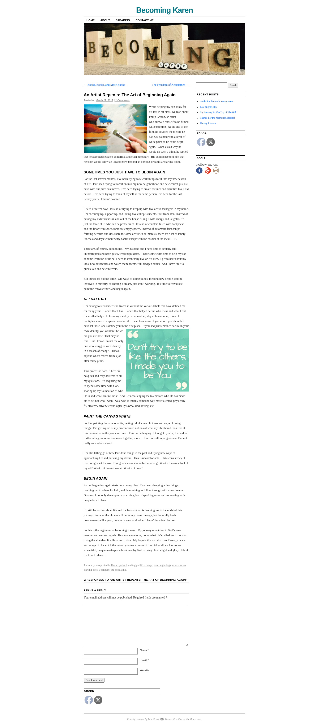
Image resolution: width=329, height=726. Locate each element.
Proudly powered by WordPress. (143, 719)
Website (144, 670)
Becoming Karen (164, 10)
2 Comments (122, 100)
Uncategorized (119, 565)
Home (90, 20)
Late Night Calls (208, 106)
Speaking (123, 20)
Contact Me (145, 20)
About (105, 20)
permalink (120, 569)
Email (144, 660)
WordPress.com (193, 719)
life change (146, 565)
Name (144, 650)
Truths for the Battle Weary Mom (217, 101)
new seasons (179, 565)
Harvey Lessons (208, 123)
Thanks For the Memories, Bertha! (217, 117)
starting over (90, 569)
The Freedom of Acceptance (170, 84)
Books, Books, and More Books (104, 84)
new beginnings (162, 565)
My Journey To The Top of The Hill (218, 112)
